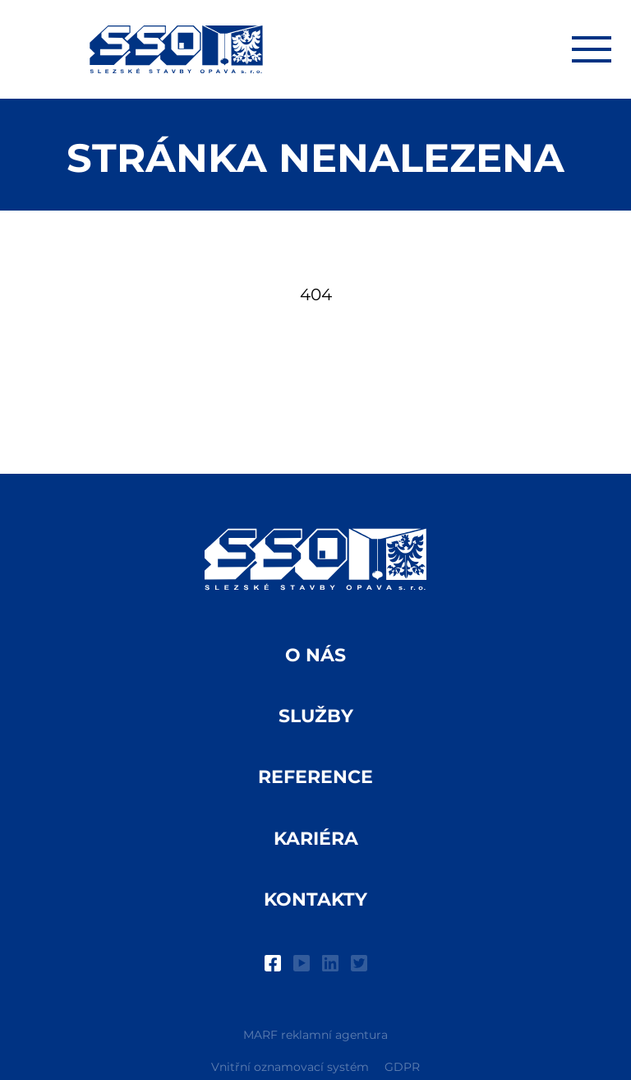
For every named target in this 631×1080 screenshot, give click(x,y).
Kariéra (316, 838)
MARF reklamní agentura (315, 1034)
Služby (316, 716)
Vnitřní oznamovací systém (290, 1066)
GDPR (402, 1066)
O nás (315, 655)
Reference (315, 777)
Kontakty (315, 899)
